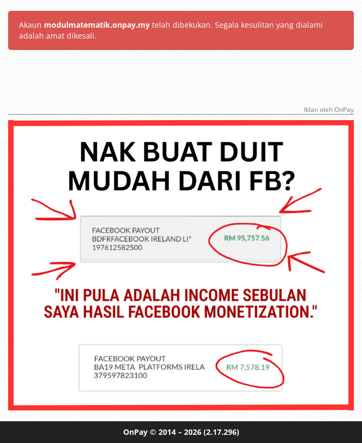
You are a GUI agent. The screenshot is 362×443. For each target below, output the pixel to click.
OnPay (135, 432)
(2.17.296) (221, 432)
